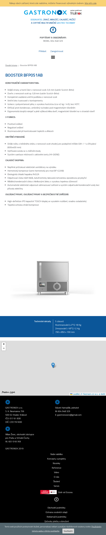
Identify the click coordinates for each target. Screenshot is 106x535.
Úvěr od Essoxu (56, 492)
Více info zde (90, 3)
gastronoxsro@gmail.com (69, 414)
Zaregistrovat (56, 51)
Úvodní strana (11, 65)
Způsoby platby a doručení (56, 521)
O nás (56, 476)
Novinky (56, 463)
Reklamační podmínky (56, 516)
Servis (56, 486)
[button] (53, 365)
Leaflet (75, 394)
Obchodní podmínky (56, 507)
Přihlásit (42, 51)
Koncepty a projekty (56, 458)
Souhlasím (68, 531)
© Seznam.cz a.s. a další (93, 394)
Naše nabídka (56, 454)
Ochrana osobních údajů (56, 512)
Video (56, 472)
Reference (56, 467)
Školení (56, 481)
